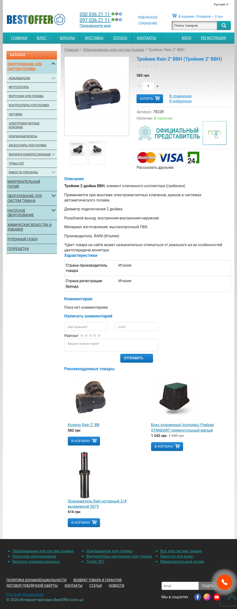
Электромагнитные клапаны (24, 125)
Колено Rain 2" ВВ (83, 425)
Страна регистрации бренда (84, 283)
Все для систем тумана (181, 551)
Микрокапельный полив (24, 184)
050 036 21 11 (101, 14)
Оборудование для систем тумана (25, 198)
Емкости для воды (23, 172)
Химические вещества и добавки (30, 227)
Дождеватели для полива (109, 551)
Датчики (15, 114)
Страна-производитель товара (86, 268)
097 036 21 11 (101, 20)
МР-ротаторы (19, 87)
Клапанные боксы (23, 136)
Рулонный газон (23, 239)
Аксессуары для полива (28, 145)
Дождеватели (19, 78)
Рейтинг (71, 336)
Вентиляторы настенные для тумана (119, 556)
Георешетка (18, 249)
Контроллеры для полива (29, 105)
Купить (146, 99)
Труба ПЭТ (16, 163)
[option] (78, 153)
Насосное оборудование (21, 213)
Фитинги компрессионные (30, 154)
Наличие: (145, 118)
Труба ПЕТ (95, 561)
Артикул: (144, 112)
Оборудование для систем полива (25, 66)
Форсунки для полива (26, 96)
